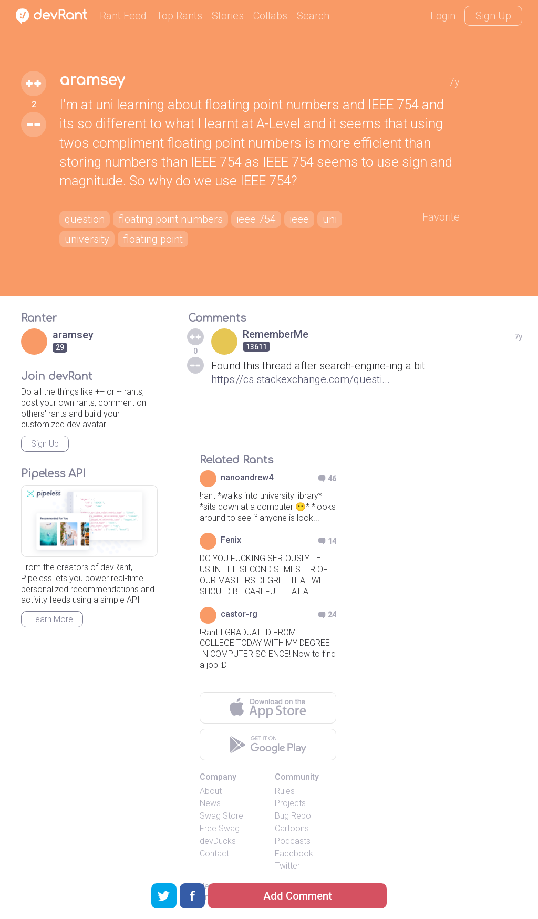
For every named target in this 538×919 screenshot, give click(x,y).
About (211, 791)
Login (443, 15)
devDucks (218, 841)
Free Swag (220, 828)
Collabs (270, 15)
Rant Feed (123, 15)
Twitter (287, 866)
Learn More (52, 619)
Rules (285, 791)
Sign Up (493, 15)
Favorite (441, 217)
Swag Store (221, 816)
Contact (214, 854)
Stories (228, 15)
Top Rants (179, 15)
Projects (290, 803)
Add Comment (297, 896)
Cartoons (292, 828)
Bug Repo (293, 816)
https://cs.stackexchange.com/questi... (300, 379)
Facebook (294, 854)
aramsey (92, 80)
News (210, 803)
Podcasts (293, 841)
